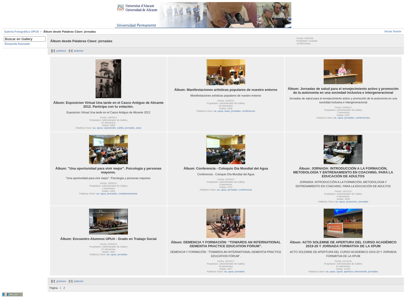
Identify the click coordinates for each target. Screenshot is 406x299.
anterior (78, 50)
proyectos (351, 201)
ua (94, 128)
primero (61, 50)
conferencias (363, 117)
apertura (348, 271)
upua (100, 128)
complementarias (127, 193)
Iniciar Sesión (393, 31)
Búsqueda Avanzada (17, 43)
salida (120, 128)
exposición (110, 128)
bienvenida (361, 271)
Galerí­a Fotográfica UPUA (21, 31)
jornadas (130, 128)
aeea (138, 128)
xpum (340, 271)
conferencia (248, 111)
